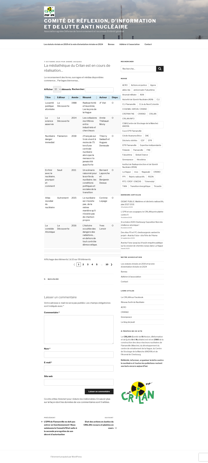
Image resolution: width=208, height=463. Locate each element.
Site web (48, 376)
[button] (54, 97)
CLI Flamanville (129, 104)
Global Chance (141, 155)
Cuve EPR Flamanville (132, 131)
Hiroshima (141, 159)
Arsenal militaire (129, 95)
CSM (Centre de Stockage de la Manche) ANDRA (140, 124)
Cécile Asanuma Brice (132, 136)
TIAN (124, 186)
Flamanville (138, 150)
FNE (148, 150)
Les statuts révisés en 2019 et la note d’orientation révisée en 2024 (73, 44)
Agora (153, 85)
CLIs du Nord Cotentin (149, 104)
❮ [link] (74, 264)
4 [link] (92, 264)
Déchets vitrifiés (129, 140)
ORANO (157, 172)
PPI (123, 177)
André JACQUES (74, 62)
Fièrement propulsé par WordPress (66, 457)
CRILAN (152, 114)
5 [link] (97, 264)
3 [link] (87, 264)
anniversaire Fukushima (144, 90)
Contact (148, 44)
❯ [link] (111, 264)
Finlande (126, 150)
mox (136, 172)
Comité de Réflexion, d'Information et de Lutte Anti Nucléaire (100, 24)
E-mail (48, 362)
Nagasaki (146, 172)
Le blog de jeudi (128, 322)
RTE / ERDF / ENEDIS (131, 181)
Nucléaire (53, 279)
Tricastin (157, 186)
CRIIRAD (142, 114)
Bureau (111, 44)
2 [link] (83, 264)
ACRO (125, 85)
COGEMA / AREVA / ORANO (134, 109)
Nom (47, 348)
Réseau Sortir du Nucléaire (132, 302)
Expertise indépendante (150, 145)
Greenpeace (127, 159)
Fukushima (127, 155)
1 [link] (78, 264)
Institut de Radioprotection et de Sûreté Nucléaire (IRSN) (140, 165)
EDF (143, 140)
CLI (158, 99)
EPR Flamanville (129, 145)
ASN (142, 95)
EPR (150, 140)
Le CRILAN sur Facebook (132, 297)
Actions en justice (139, 85)
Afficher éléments (57, 89)
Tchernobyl (149, 181)
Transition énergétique (140, 186)
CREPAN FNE (128, 114)
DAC (147, 136)
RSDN (150, 177)
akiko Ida (126, 90)
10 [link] (107, 264)
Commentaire (52, 312)
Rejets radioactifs (137, 177)
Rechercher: (78, 89)
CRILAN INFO (128, 118)
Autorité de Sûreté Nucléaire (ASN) (137, 99)
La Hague (126, 172)
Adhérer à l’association (129, 44)
